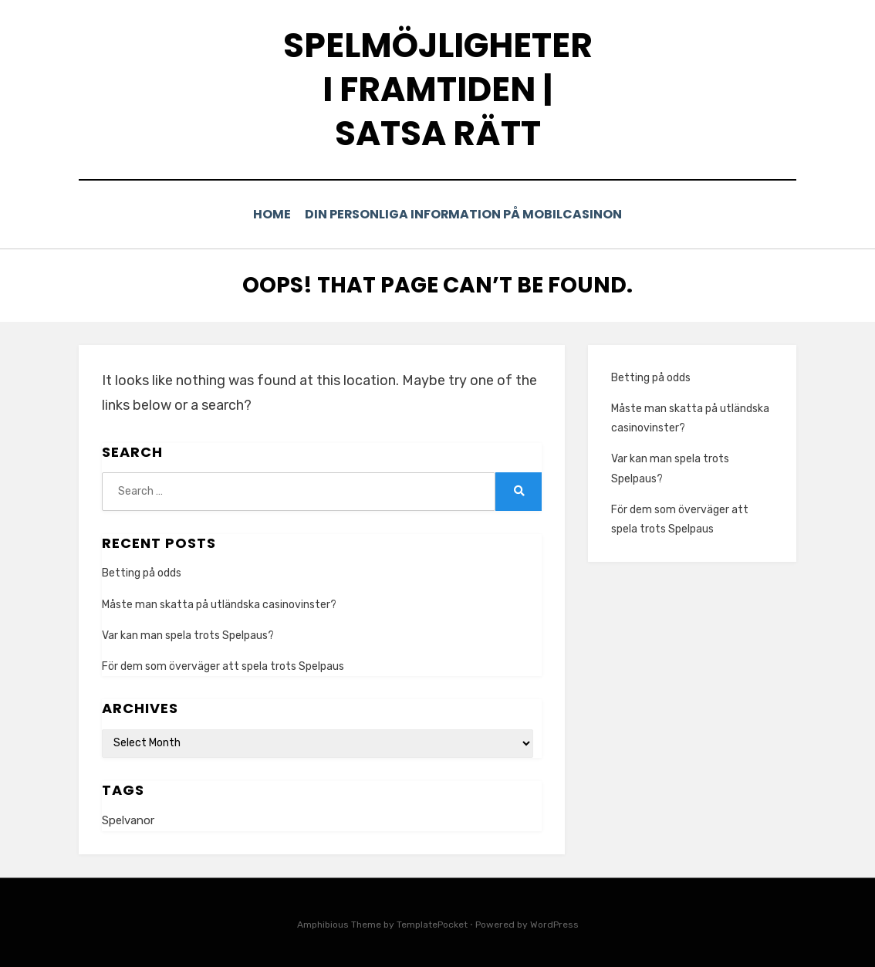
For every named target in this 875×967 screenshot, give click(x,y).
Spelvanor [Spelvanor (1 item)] (128, 819)
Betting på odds (141, 572)
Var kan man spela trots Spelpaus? (188, 634)
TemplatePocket (432, 923)
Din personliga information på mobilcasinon (467, 214)
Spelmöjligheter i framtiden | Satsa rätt (438, 89)
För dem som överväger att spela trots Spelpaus (223, 664)
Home (273, 214)
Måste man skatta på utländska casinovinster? (219, 603)
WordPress (554, 923)
